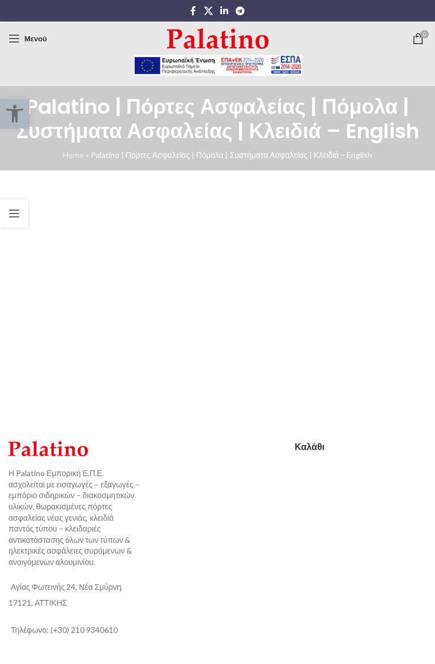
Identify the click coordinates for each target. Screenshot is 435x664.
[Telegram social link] (240, 10)
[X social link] (208, 10)
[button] (14, 113)
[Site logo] (217, 37)
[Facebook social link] (193, 10)
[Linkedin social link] (224, 10)
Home (73, 155)
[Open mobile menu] (28, 38)
